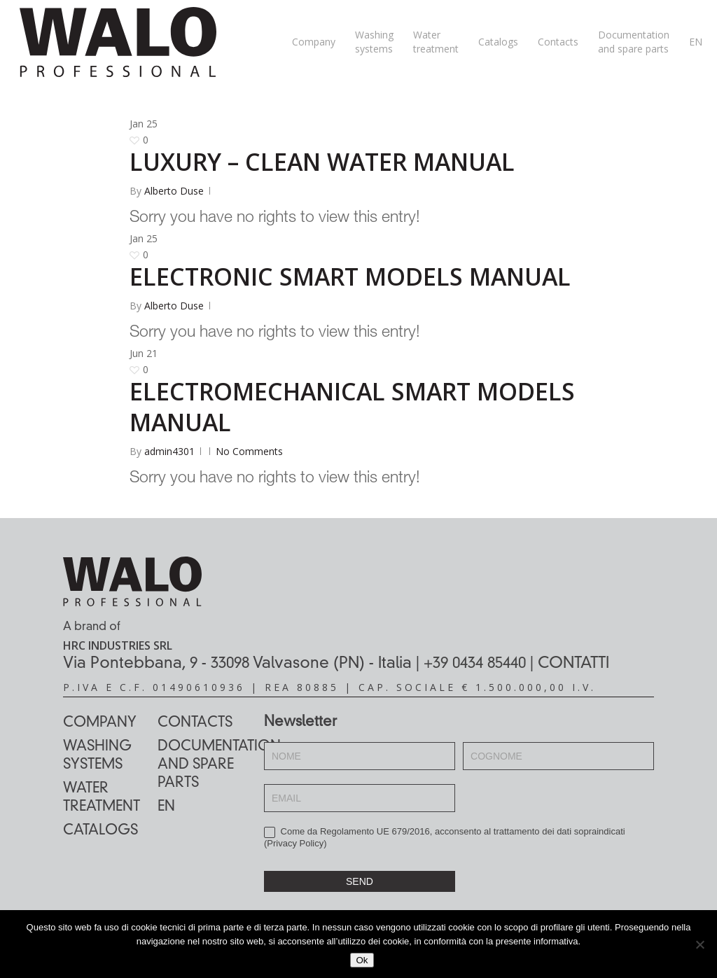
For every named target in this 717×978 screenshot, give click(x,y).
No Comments (249, 451)
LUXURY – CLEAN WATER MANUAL (322, 162)
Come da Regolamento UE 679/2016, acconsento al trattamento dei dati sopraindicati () (444, 837)
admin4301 (169, 451)
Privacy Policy (295, 843)
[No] (699, 944)
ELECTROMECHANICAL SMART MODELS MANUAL (352, 406)
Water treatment (101, 798)
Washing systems (97, 756)
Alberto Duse (174, 190)
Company (100, 723)
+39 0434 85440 (475, 663)
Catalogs (100, 831)
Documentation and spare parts (205, 765)
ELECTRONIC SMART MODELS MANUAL (350, 276)
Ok (362, 960)
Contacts (195, 723)
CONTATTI (573, 663)
